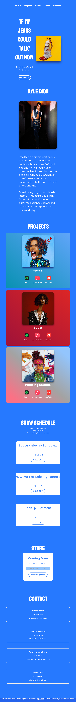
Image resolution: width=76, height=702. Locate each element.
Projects (28, 5)
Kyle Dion (40, 699)
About (18, 5)
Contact (57, 5)
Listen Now (24, 77)
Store (47, 5)
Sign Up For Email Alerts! (38, 563)
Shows (38, 5)
